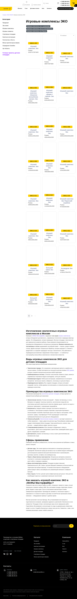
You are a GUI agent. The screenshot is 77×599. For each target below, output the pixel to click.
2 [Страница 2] (31, 316)
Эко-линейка (37, 543)
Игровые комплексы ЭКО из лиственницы (39, 28)
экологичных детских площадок (50, 393)
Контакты (49, 8)
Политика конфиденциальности (19, 595)
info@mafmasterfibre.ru (38, 572)
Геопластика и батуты (9, 40)
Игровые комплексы (8, 28)
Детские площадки (38, 551)
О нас (26, 8)
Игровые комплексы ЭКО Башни (36, 31)
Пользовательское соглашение (35, 595)
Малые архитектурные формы (11, 42)
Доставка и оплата (34, 8)
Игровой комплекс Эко (33, 45)
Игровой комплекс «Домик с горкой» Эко (49, 91)
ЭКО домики (70, 370)
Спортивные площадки (9, 34)
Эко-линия (5, 25)
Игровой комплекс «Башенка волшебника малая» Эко (33, 93)
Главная (4, 14)
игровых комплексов (64, 335)
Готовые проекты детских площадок (11, 54)
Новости (64, 549)
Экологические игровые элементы (49, 419)
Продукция (6, 22)
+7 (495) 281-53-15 (64, 5)
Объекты (20, 8)
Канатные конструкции (9, 37)
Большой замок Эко (49, 267)
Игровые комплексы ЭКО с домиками (38, 26)
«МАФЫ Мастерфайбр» (38, 335)
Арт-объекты (6, 48)
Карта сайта (5, 595)
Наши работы (65, 541)
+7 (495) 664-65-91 (64, 1)
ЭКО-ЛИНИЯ (10, 14)
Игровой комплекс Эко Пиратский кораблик (66, 199)
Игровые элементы (8, 31)
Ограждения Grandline (9, 45)
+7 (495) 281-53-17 (64, 3)
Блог (43, 8)
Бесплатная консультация (65, 9)
